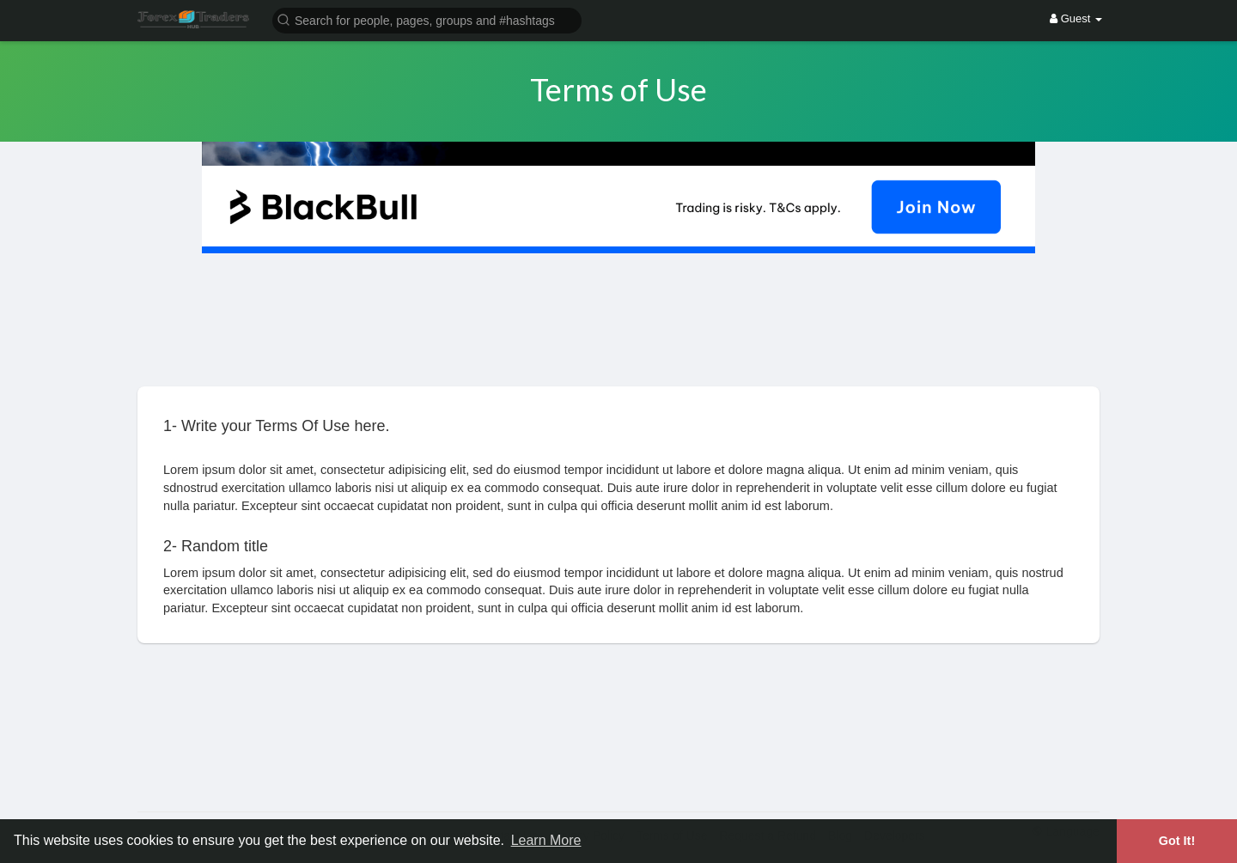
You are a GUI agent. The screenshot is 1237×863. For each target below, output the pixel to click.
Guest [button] (1076, 18)
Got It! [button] (1177, 841)
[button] (427, 19)
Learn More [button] (546, 840)
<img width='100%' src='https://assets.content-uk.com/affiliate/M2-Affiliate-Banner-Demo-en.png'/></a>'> (618, 724)
